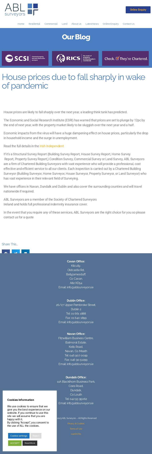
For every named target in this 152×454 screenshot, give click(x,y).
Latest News (92, 23)
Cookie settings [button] (18, 435)
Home (21, 23)
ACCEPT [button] (14, 443)
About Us (76, 23)
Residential (34, 23)
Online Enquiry (111, 23)
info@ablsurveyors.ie (80, 287)
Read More (30, 443)
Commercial (50, 23)
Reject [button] (36, 435)
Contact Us (128, 23)
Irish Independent (52, 146)
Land (64, 23)
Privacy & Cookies (76, 423)
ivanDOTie (76, 434)
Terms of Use (76, 429)
